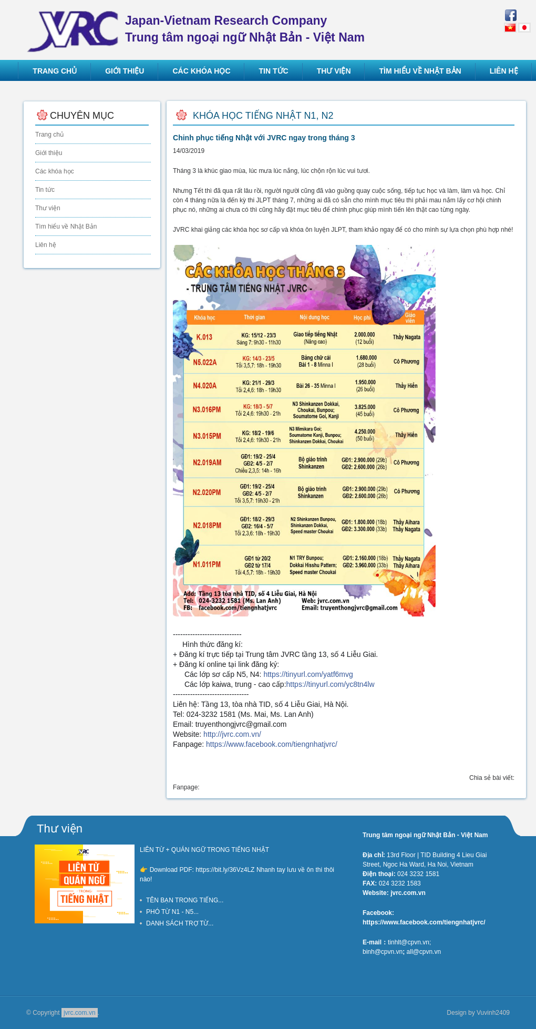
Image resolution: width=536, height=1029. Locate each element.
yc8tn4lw (330, 684)
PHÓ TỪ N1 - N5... (172, 911)
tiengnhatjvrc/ (271, 744)
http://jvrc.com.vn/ (232, 734)
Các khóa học (54, 171)
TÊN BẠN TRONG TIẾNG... (184, 900)
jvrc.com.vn (80, 1012)
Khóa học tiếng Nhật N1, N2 (263, 115)
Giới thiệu (48, 153)
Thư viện (47, 208)
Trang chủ (49, 134)
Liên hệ (45, 245)
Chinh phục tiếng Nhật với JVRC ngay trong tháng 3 (264, 137)
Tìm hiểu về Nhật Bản (66, 226)
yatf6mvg (308, 674)
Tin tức (45, 189)
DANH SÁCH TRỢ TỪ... (179, 923)
